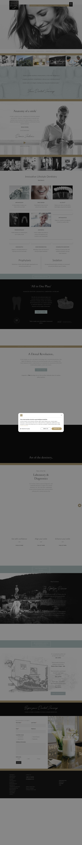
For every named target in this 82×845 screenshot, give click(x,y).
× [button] (61, 415)
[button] (25, 428)
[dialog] (41, 422)
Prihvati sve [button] (57, 428)
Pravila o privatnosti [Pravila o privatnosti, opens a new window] (24, 425)
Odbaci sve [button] (45, 428)
